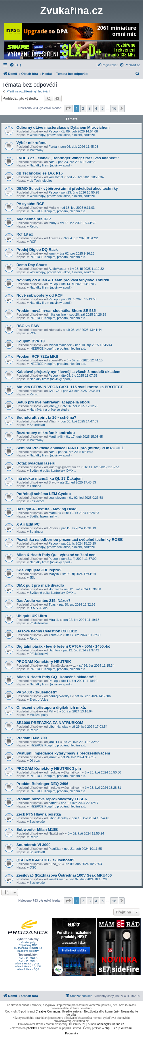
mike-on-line (57, 314)
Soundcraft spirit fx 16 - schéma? (46, 417)
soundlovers (57, 497)
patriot (53, 803)
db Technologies (41, 180)
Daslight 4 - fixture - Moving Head (46, 509)
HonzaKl (55, 589)
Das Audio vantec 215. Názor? (43, 600)
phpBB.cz (111, 1028)
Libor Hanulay (58, 726)
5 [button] (103, 108)
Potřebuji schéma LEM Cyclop (43, 494)
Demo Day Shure (31, 265)
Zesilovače (37, 501)
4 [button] (96, 108)
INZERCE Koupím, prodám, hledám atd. (58, 211)
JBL (32, 577)
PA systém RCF (30, 204)
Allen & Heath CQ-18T (28, 963)
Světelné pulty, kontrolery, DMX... (53, 470)
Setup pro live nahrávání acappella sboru (53, 402)
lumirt (52, 253)
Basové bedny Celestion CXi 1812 (46, 631)
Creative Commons (48, 1011)
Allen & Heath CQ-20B (28, 966)
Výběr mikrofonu (31, 143)
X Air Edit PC (28, 524)
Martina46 (56, 436)
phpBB (30, 1028)
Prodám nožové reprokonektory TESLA (51, 799)
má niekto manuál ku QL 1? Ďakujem (49, 478)
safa (52, 162)
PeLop (53, 131)
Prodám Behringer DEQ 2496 (42, 784)
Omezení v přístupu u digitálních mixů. (51, 707)
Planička (55, 848)
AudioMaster (57, 268)
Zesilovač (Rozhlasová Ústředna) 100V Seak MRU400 (64, 875)
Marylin (54, 574)
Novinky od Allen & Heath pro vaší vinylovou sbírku (62, 280)
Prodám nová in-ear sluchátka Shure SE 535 (56, 310)
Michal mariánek (60, 345)
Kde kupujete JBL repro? (39, 570)
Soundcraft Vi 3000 (33, 845)
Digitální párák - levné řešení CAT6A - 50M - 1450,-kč (63, 646)
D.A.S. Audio (38, 608)
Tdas (52, 604)
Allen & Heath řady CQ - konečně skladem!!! (56, 677)
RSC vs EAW (27, 326)
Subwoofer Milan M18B (37, 829)
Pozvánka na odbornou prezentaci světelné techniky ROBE (69, 539)
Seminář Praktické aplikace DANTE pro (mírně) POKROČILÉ (70, 448)
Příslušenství (39, 623)
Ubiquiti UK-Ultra (31, 616)
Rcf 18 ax (24, 234)
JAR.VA (54, 391)
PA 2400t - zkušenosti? (36, 692)
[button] (68, 108)
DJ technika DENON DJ (28, 948)
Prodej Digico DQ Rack (37, 249)
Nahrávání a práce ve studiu (49, 409)
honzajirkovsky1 (60, 696)
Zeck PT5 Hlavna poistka (38, 814)
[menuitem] (15, 65)
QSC (33, 867)
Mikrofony (36, 150)
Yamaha (35, 486)
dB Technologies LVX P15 (39, 173)
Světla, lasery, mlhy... (44, 516)
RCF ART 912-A (28, 957)
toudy (52, 223)
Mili (51, 711)
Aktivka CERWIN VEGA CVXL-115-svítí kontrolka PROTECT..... (72, 387)
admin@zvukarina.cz (110, 1024)
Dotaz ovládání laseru (36, 463)
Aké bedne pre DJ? (33, 219)
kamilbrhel (56, 177)
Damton (54, 650)
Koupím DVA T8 (30, 341)
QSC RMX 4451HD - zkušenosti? (45, 860)
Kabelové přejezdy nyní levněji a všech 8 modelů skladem (68, 371)
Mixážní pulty (39, 714)
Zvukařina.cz (71, 10)
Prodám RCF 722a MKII (37, 356)
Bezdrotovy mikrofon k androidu (45, 433)
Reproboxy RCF (28, 945)
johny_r (54, 406)
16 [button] (114, 108)
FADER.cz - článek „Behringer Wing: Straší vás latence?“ (67, 158)
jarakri (53, 757)
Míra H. (54, 619)
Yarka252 (55, 635)
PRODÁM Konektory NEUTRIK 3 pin (48, 768)
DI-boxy (35, 760)
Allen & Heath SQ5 (28, 969)
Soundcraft (37, 424)
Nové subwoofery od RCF (39, 295)
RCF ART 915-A (28, 960)
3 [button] (90, 108)
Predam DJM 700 (31, 738)
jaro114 (54, 742)
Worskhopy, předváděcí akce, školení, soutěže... (64, 134)
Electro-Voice (39, 699)
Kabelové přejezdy (28, 950)
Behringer (36, 531)
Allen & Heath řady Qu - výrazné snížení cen (56, 555)
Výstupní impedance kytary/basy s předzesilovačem (63, 753)
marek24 (55, 513)
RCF (33, 241)
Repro (34, 226)
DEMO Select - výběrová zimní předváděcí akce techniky (67, 188)
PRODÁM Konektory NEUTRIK (43, 661)
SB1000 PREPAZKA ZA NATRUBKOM (49, 723)
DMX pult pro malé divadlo (40, 585)
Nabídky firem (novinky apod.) (51, 165)
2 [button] (83, 108)
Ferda (53, 146)
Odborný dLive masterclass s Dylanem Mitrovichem (63, 127)
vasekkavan (57, 879)
